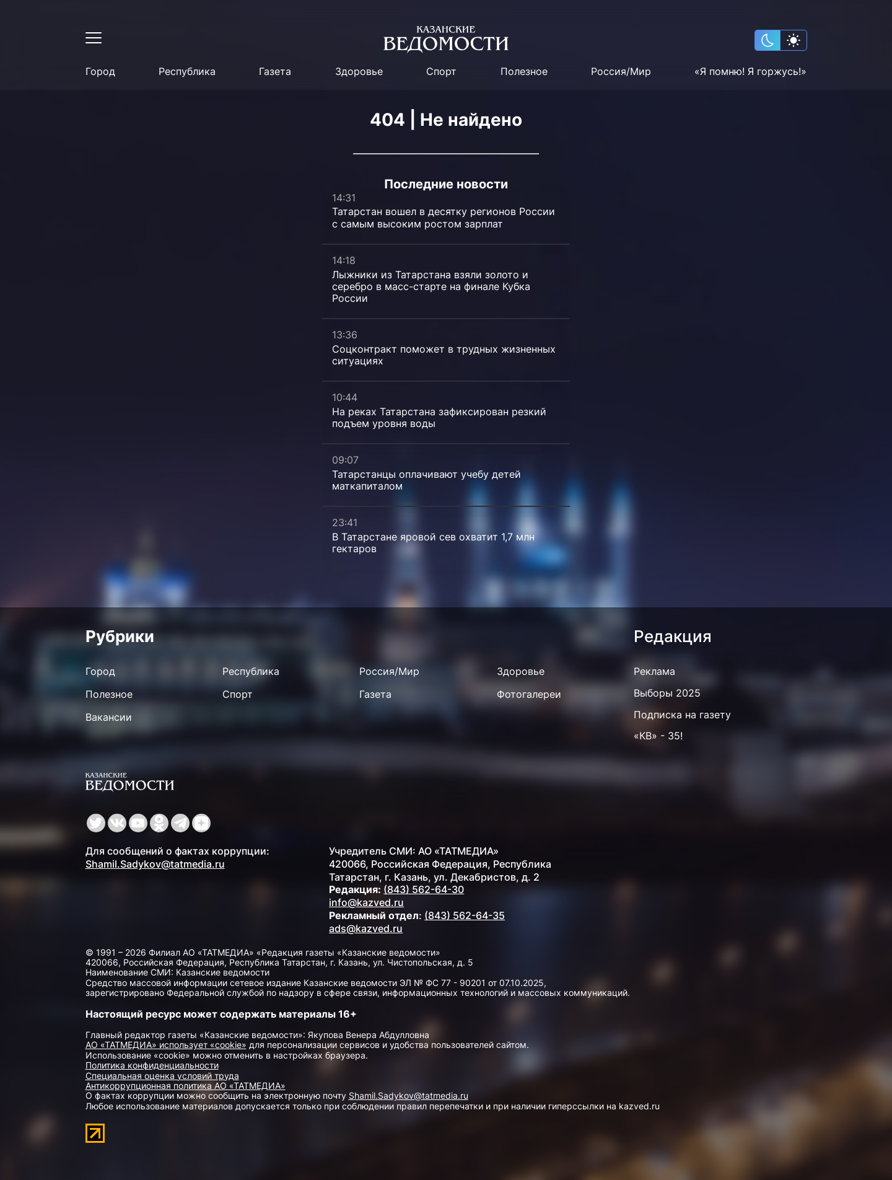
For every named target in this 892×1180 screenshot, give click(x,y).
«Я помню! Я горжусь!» (750, 71)
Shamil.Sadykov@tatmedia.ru (155, 864)
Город (100, 71)
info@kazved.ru (366, 902)
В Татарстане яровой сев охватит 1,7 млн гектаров (433, 543)
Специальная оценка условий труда (162, 1075)
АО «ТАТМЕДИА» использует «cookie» (166, 1044)
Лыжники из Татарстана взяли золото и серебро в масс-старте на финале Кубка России (431, 286)
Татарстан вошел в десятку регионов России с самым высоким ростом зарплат (443, 217)
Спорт (441, 71)
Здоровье (359, 71)
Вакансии (108, 717)
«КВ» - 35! (658, 735)
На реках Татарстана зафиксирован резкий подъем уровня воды (439, 417)
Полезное (524, 71)
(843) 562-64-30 (423, 889)
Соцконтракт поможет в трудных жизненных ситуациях (444, 355)
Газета (275, 71)
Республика (187, 71)
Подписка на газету (682, 714)
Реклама (654, 671)
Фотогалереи (529, 694)
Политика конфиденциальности (152, 1065)
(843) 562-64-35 (464, 915)
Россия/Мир (621, 71)
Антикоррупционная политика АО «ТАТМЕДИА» (185, 1085)
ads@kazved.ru (366, 928)
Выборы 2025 (667, 693)
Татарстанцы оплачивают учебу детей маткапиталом (426, 480)
